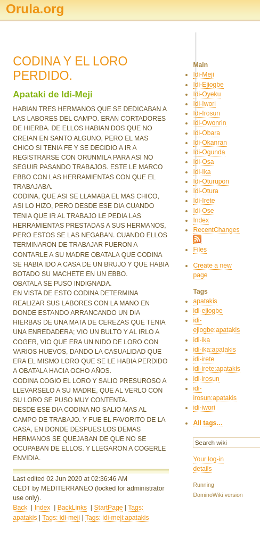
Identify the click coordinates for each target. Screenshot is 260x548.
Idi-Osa (203, 161)
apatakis (205, 301)
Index (43, 507)
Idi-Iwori (204, 103)
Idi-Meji (203, 74)
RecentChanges (216, 230)
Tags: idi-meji (61, 517)
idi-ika (201, 340)
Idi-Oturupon (211, 181)
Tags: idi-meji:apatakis (117, 517)
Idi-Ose (203, 210)
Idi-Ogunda (209, 152)
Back (20, 507)
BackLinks (72, 507)
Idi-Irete (204, 200)
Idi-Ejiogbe (208, 84)
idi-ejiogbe (207, 310)
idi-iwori (204, 407)
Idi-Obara (206, 133)
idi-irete (203, 359)
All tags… (208, 423)
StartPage (108, 507)
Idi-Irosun (206, 113)
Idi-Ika (201, 172)
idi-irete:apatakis (216, 368)
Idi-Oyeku (207, 94)
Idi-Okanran (210, 142)
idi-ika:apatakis (214, 349)
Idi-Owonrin (209, 123)
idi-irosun (206, 379)
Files (200, 249)
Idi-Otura (205, 191)
